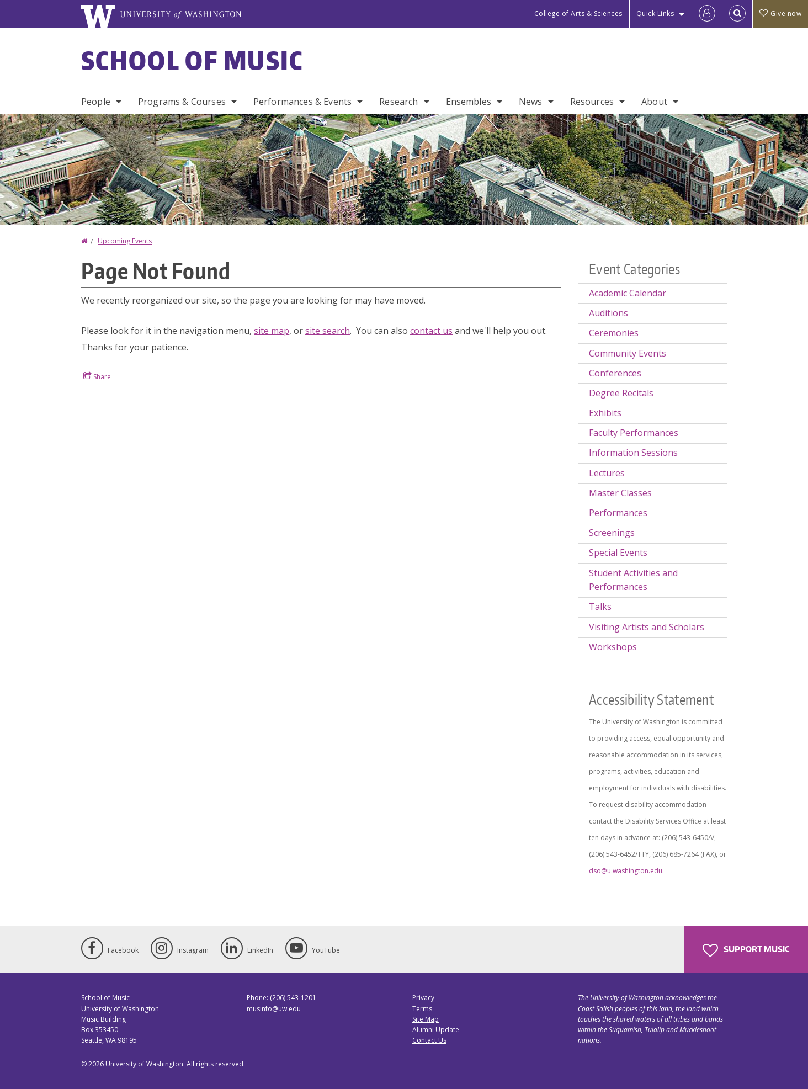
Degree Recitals (621, 393)
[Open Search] (737, 14)
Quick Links (655, 13)
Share (97, 376)
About (654, 101)
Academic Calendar (627, 293)
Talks (600, 607)
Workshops (613, 647)
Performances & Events (302, 101)
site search (327, 331)
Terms (422, 1008)
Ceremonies (614, 333)
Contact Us (429, 1040)
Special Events (618, 552)
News (531, 101)
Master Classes (620, 493)
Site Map (425, 1019)
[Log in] (707, 14)
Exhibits (605, 413)
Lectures (607, 473)
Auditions (608, 313)
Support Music (746, 950)
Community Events (627, 353)
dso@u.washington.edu (625, 870)
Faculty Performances (633, 433)
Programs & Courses (182, 101)
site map (271, 331)
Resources (592, 101)
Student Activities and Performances (633, 580)
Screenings (612, 533)
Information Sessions (633, 453)
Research (398, 101)
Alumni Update (435, 1029)
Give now (780, 13)
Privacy (423, 997)
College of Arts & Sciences (578, 13)
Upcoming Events (125, 241)
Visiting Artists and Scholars (646, 627)
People (95, 101)
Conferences (615, 373)
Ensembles (468, 101)
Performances (618, 513)
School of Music (192, 60)
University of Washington (144, 1064)
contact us (431, 331)
